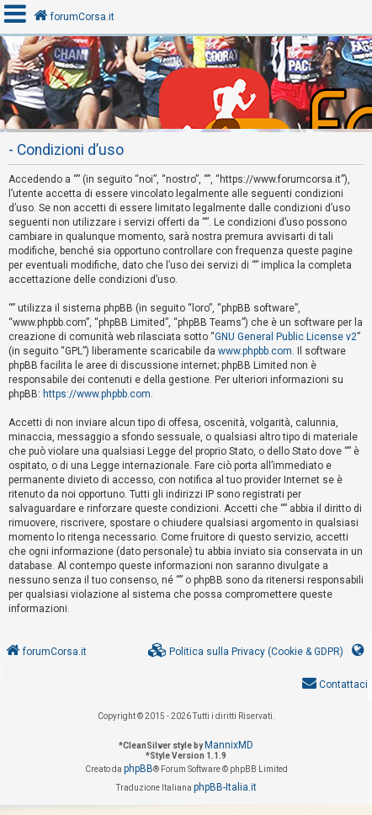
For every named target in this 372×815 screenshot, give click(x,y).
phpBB (138, 769)
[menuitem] (245, 652)
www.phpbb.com (255, 351)
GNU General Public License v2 (286, 337)
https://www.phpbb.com (97, 394)
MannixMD (229, 745)
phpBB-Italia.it (225, 787)
